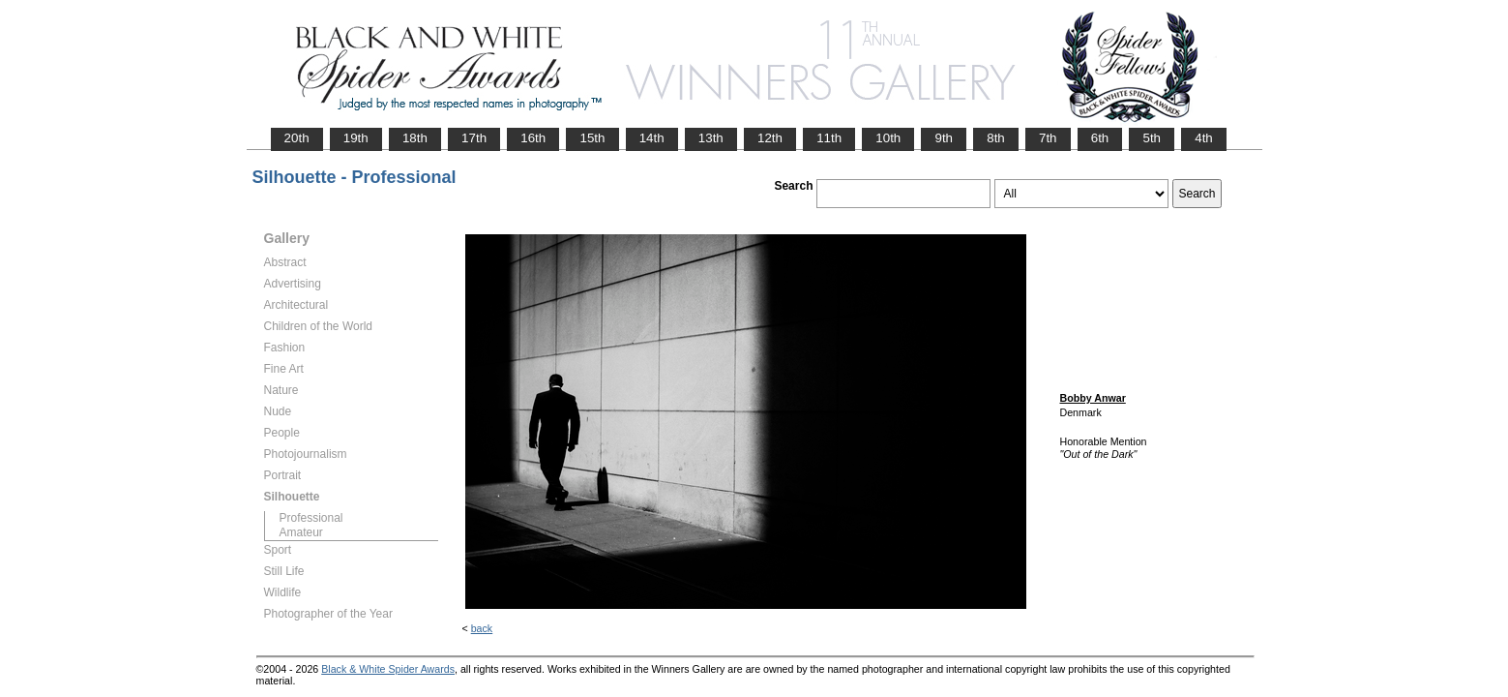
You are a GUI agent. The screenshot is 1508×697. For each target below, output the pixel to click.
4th (1204, 138)
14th (652, 138)
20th (297, 138)
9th (943, 138)
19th (356, 138)
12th (770, 138)
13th (711, 138)
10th (888, 138)
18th (415, 138)
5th (1151, 138)
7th (1048, 138)
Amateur (301, 532)
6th (1100, 138)
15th (592, 138)
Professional (311, 518)
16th (533, 138)
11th (829, 138)
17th (474, 138)
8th (996, 138)
